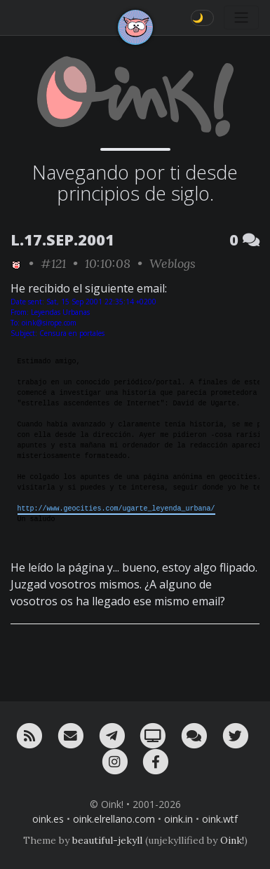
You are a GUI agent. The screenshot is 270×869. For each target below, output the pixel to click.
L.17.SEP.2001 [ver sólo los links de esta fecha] (62, 239)
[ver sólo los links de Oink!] (16, 263)
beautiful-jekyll (107, 840)
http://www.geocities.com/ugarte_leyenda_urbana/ (116, 509)
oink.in (178, 819)
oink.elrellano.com (114, 819)
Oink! (232, 840)
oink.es (48, 819)
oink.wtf (220, 819)
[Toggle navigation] (241, 17)
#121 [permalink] (53, 263)
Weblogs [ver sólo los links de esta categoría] (172, 263)
